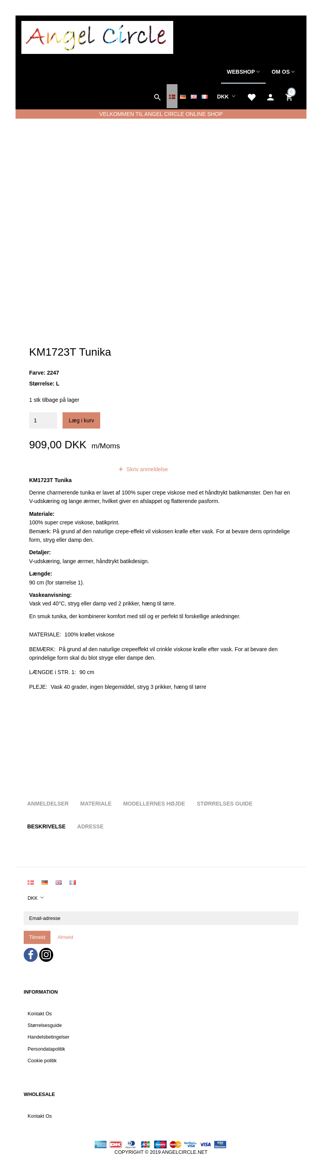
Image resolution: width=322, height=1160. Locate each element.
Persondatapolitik (46, 1049)
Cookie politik (42, 1060)
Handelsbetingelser (49, 1037)
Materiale (96, 803)
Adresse (90, 826)
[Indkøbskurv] (290, 96)
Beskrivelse (46, 826)
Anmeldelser (48, 803)
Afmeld (65, 937)
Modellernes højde (154, 803)
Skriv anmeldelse (146, 469)
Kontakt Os (40, 1014)
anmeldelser (88, 469)
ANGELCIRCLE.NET (185, 1152)
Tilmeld (37, 937)
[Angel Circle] (97, 36)
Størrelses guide (224, 803)
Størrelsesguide (45, 1025)
